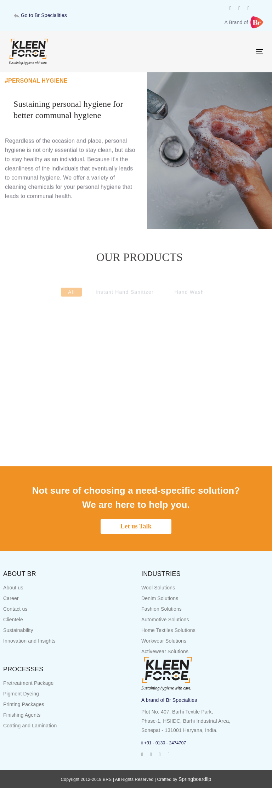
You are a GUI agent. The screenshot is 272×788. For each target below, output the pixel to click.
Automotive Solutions (165, 619)
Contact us (15, 609)
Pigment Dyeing (21, 694)
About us (13, 587)
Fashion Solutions (161, 609)
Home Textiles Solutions (168, 630)
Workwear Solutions (163, 641)
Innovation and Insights (29, 641)
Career (11, 598)
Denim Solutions (159, 598)
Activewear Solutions (164, 651)
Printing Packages (23, 704)
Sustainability (18, 630)
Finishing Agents (21, 715)
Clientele (13, 619)
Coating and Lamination (30, 725)
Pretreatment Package (28, 683)
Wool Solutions (158, 587)
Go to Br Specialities (40, 15)
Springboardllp (194, 779)
